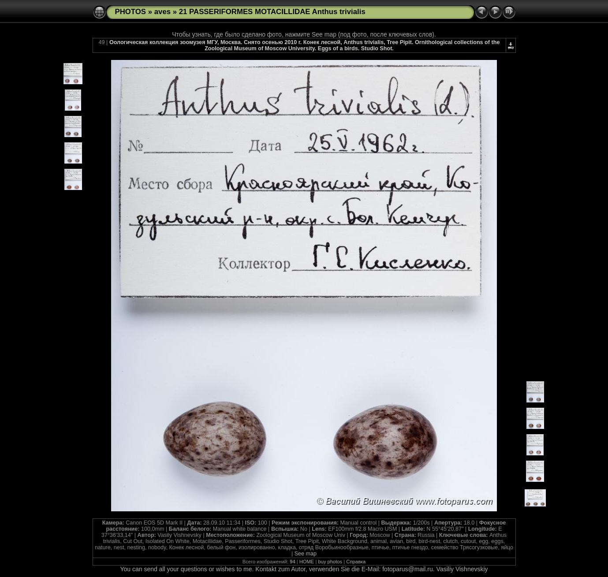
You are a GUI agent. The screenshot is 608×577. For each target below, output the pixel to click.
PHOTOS (130, 11)
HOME (306, 561)
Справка (356, 561)
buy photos (330, 561)
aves (162, 11)
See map (306, 554)
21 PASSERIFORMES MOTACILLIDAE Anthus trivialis (272, 11)
